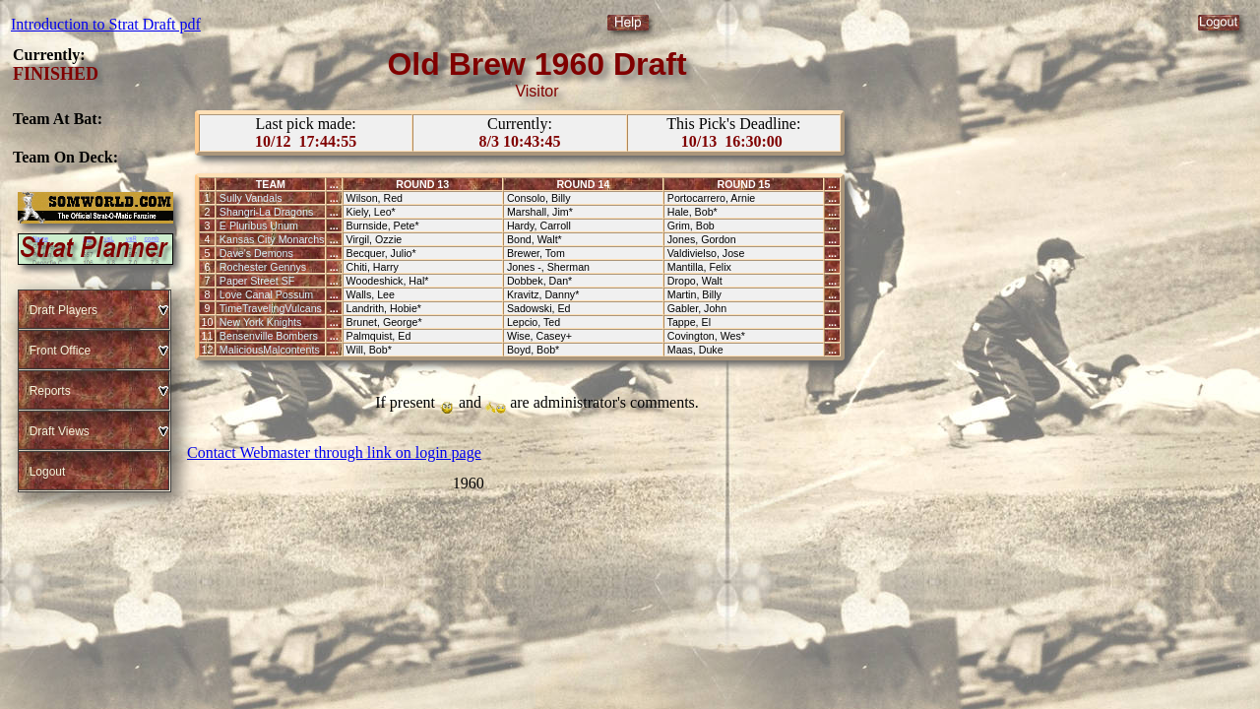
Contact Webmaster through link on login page (334, 452)
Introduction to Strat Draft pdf (106, 24)
